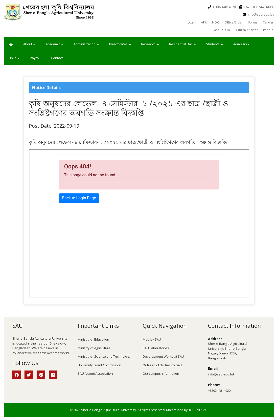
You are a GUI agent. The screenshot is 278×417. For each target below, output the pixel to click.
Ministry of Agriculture (94, 348)
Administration (86, 44)
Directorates (120, 44)
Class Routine (221, 30)
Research (150, 44)
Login (192, 22)
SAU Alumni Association (95, 373)
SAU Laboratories (156, 348)
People (268, 30)
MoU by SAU (152, 339)
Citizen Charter (247, 30)
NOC (215, 22)
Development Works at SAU (163, 356)
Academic (54, 44)
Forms (252, 22)
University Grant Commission (99, 365)
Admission (241, 44)
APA (204, 22)
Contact (57, 58)
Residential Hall (182, 44)
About (29, 44)
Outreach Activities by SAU (162, 365)
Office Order (234, 22)
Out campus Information (161, 373)
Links (14, 58)
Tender (268, 22)
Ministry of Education (93, 339)
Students (214, 44)
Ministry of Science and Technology (104, 356)
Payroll (35, 58)
